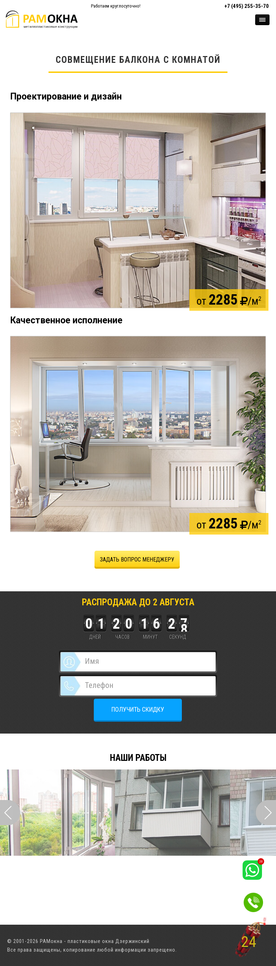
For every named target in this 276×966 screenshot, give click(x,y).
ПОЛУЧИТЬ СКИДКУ (137, 709)
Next (266, 812)
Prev (10, 812)
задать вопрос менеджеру (137, 559)
